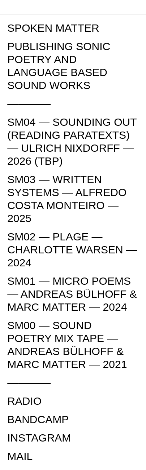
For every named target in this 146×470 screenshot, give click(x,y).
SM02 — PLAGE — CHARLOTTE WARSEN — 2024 (72, 250)
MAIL (20, 456)
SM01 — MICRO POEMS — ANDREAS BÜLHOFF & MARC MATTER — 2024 (72, 294)
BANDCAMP (38, 419)
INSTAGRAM (39, 438)
